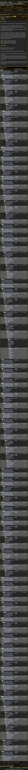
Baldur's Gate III (3, 3)
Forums (10, 2)
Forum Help (17, 767)
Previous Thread (7, 10)
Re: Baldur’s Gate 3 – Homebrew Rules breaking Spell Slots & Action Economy (8, 76)
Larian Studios (3, 2)
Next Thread (21, 10)
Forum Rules (3, 766)
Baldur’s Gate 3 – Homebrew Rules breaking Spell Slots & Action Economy (7, 72)
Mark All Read (10, 766)
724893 (26, 14)
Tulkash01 (12, 14)
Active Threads (19, 7)
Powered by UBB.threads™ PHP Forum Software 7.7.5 (14, 769)
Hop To (5, 762)
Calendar (12, 7)
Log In (25, 2)
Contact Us (12, 767)
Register (20, 2)
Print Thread (2, 12)
